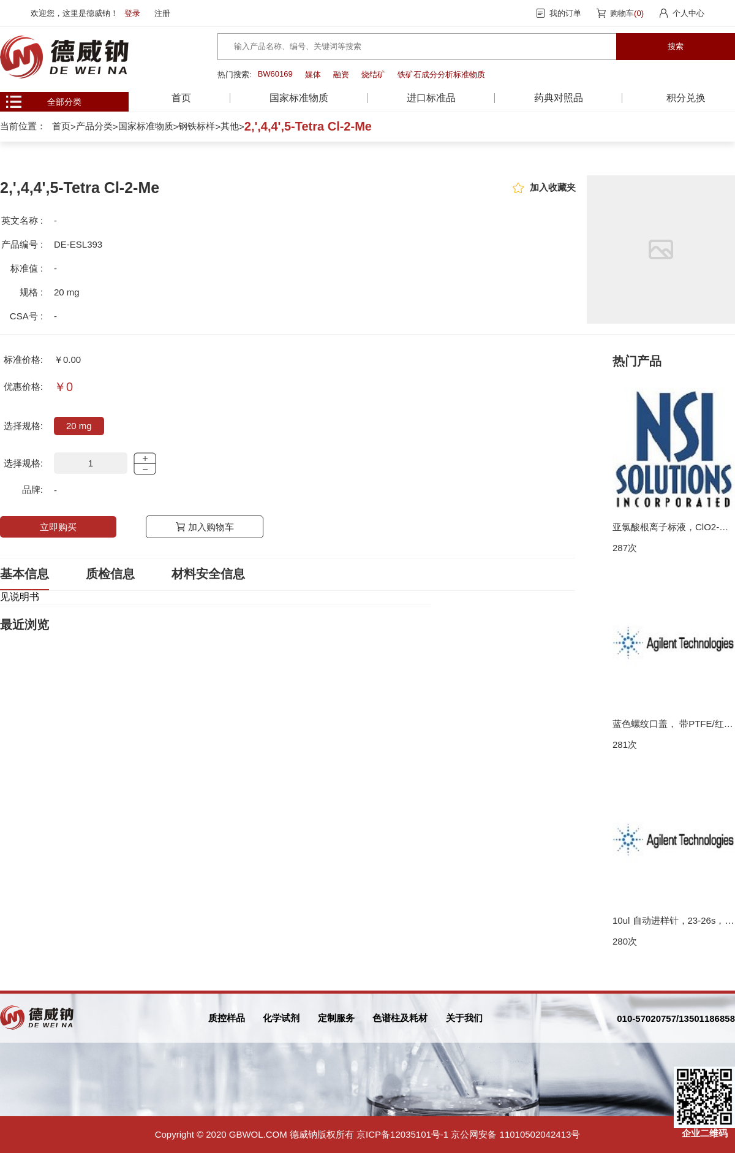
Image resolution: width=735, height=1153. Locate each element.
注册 (162, 13)
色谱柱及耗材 (400, 1018)
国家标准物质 (145, 126)
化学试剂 (281, 1018)
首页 (181, 98)
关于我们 (464, 1018)
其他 (230, 126)
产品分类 (94, 126)
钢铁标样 (196, 126)
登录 (132, 13)
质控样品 (226, 1018)
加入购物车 (211, 527)
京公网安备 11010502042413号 (515, 1134)
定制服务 (336, 1018)
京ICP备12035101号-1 (402, 1134)
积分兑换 (686, 98)
